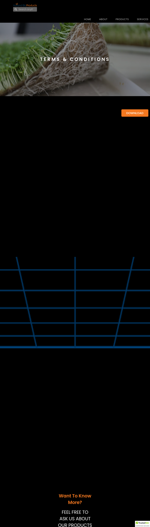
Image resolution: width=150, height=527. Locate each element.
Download (134, 113)
